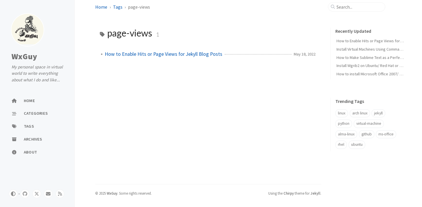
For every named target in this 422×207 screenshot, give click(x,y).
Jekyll (315, 193)
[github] (25, 194)
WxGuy (24, 57)
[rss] (60, 194)
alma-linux (346, 134)
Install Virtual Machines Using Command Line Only (378, 49)
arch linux (359, 113)
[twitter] (37, 194)
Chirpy (288, 193)
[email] (48, 194)
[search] (359, 7)
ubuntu (357, 144)
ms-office (386, 134)
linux (341, 113)
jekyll (378, 113)
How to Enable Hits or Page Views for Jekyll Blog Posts (163, 54)
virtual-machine (368, 123)
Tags (117, 7)
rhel (341, 144)
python (343, 123)
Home (101, 7)
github (366, 134)
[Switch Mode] (13, 194)
